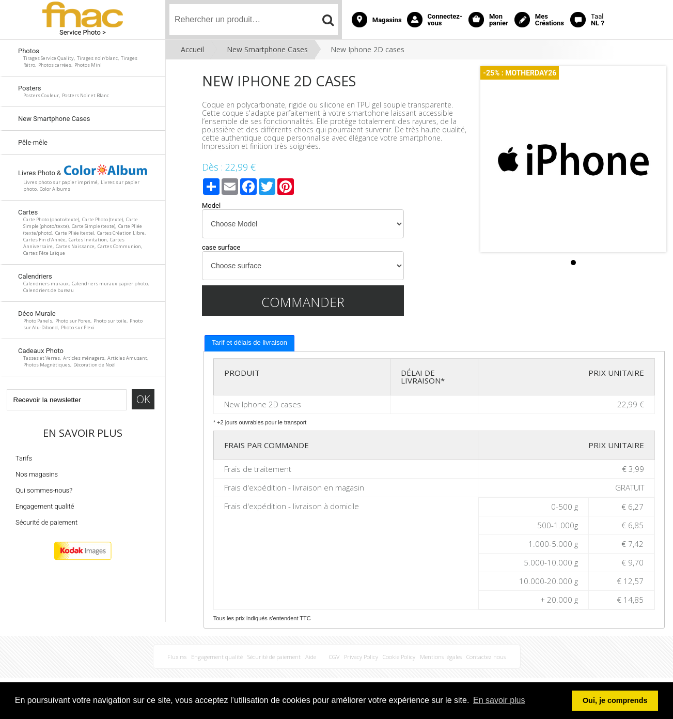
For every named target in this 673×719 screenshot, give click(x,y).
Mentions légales (441, 657)
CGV (334, 657)
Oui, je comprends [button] (615, 700)
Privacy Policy (361, 657)
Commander (303, 302)
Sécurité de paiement (46, 522)
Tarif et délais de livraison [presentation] (249, 342)
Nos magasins (36, 474)
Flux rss (176, 657)
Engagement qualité (44, 506)
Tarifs (23, 458)
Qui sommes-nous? (43, 490)
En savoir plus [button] (499, 700)
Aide (310, 657)
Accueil (192, 49)
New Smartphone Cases (267, 49)
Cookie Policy (399, 657)
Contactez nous (486, 657)
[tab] (249, 343)
